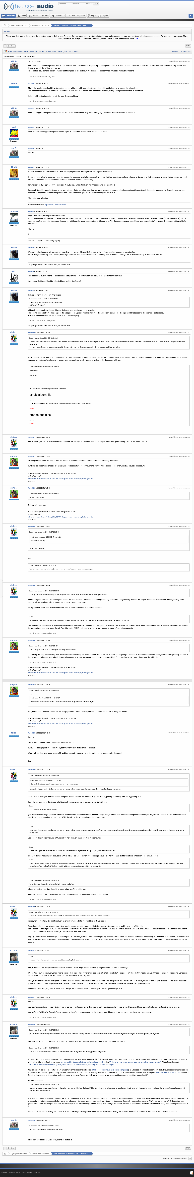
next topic (187, 51)
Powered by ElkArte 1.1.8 (8, 1172)
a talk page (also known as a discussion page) (110, 1070)
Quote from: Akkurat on (44, 1126)
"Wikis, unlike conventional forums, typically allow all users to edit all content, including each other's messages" (71, 1065)
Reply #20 (31, 906)
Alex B (14, 167)
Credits (18, 1172)
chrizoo (13, 332)
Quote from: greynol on (44, 532)
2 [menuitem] (8, 46)
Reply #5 (31, 167)
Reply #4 (31, 148)
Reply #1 (31, 84)
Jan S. (14, 61)
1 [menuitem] (5, 46)
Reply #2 (31, 108)
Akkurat (13, 950)
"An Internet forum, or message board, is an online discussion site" (135, 1062)
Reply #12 (31, 456)
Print (188, 46)
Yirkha (14, 247)
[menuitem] (13, 46)
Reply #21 (31, 951)
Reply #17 (31, 685)
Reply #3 (31, 127)
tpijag (13, 733)
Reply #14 (31, 526)
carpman (14, 211)
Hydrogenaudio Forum (19, 25)
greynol (13, 456)
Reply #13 (31, 488)
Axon (13, 271)
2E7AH (14, 83)
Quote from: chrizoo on (44, 367)
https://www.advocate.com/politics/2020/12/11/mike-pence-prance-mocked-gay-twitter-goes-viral (60, 479)
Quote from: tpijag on (43, 912)
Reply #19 (31, 770)
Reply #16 (31, 640)
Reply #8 (31, 271)
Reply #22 (31, 997)
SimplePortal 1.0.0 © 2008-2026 (31, 1172)
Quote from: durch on (43, 299)
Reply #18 (31, 733)
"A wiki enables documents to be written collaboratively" (82, 1062)
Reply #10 (31, 332)
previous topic (177, 51)
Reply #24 (31, 1120)
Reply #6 (31, 211)
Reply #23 (31, 1024)
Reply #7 (31, 248)
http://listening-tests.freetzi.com (55, 205)
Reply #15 (31, 585)
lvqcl (14, 127)
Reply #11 (31, 437)
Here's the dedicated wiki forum (168, 1072)
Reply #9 (31, 291)
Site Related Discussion (40, 25)
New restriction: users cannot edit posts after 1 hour (72, 25)
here (136, 39)
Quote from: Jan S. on (43, 338)
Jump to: (166, 1159)
